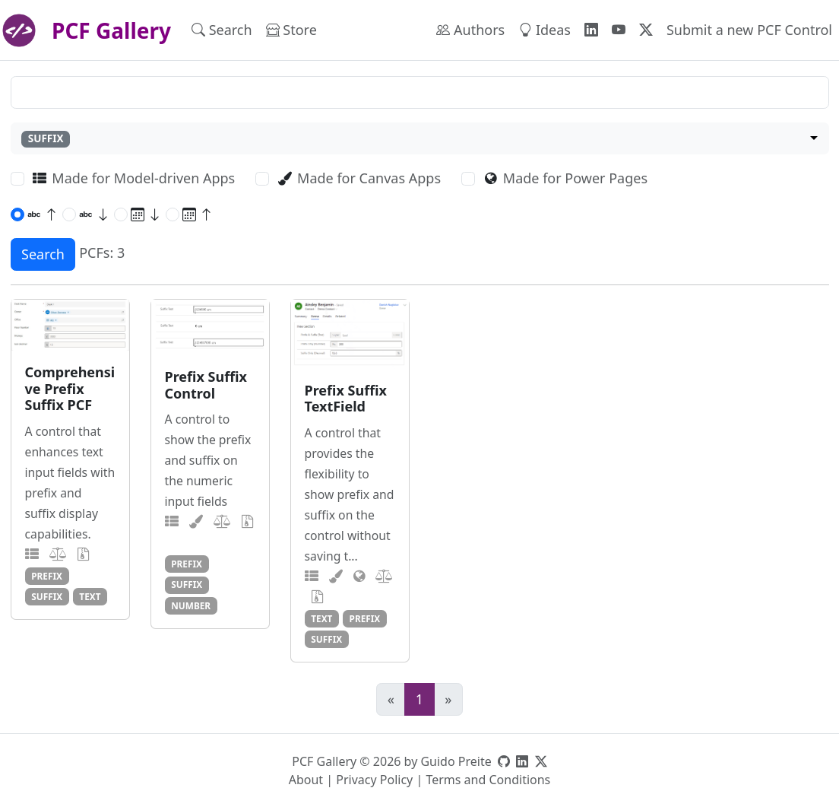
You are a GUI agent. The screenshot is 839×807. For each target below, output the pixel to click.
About (306, 779)
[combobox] (420, 138)
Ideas (544, 30)
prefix (46, 576)
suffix (46, 596)
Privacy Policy (374, 779)
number (191, 605)
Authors (470, 30)
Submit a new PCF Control (749, 30)
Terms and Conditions (488, 779)
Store (291, 30)
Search (222, 30)
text (89, 596)
